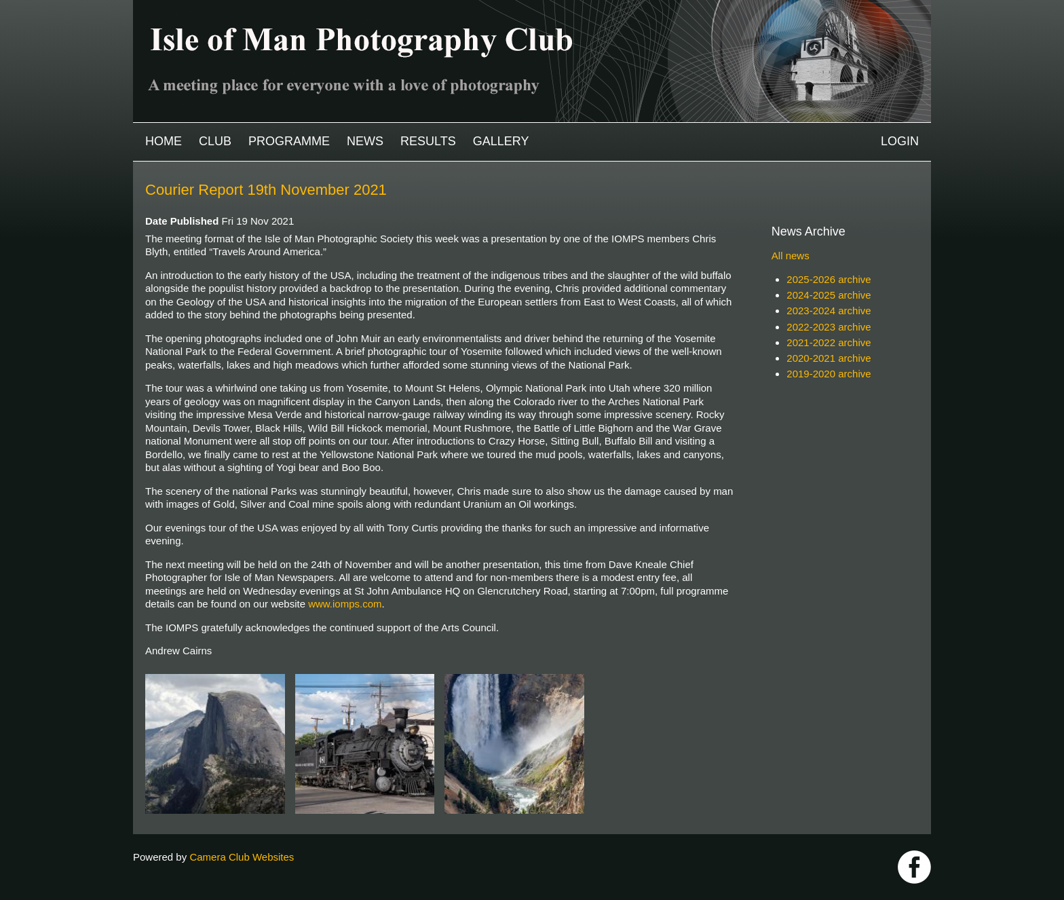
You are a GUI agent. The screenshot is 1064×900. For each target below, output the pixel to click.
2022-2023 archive (828, 327)
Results (428, 141)
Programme (289, 141)
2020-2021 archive (828, 358)
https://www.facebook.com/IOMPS (914, 867)
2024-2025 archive (828, 295)
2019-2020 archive (828, 373)
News (365, 141)
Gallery (501, 141)
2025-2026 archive (828, 279)
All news (791, 255)
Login (900, 141)
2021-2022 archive (828, 342)
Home (163, 141)
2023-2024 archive (828, 310)
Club (215, 141)
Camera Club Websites (241, 857)
